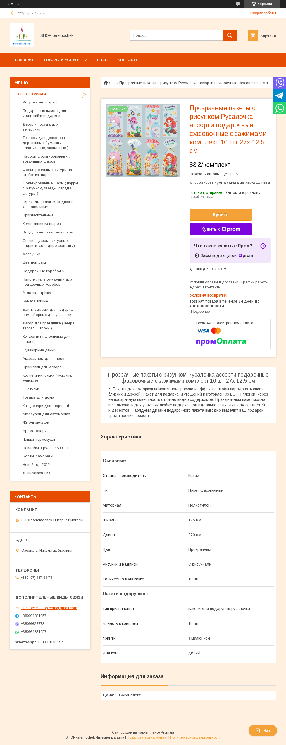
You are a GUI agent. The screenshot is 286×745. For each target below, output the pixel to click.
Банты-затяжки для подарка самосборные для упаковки (48, 312)
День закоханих (36, 473)
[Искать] (230, 35)
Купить (221, 214)
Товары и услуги (61, 60)
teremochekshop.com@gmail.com (49, 608)
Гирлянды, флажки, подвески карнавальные (48, 204)
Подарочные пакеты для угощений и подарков (44, 113)
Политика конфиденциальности (195, 737)
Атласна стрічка (37, 293)
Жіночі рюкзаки (36, 422)
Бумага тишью (35, 301)
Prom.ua (167, 732)
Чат (262, 730)
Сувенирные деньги (40, 350)
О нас (101, 60)
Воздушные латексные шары (48, 232)
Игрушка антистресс (40, 102)
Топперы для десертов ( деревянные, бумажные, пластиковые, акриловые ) (45, 143)
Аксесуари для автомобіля (46, 414)
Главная (24, 60)
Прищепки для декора (42, 367)
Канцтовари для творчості (46, 406)
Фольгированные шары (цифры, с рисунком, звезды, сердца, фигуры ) (51, 188)
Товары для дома (38, 397)
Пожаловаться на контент (147, 737)
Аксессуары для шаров (43, 358)
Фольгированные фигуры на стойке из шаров (47, 172)
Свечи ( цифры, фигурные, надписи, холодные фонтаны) (49, 243)
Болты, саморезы (38, 456)
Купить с (220, 229)
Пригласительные (38, 215)
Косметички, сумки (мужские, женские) (47, 377)
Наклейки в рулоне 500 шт (46, 448)
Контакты (128, 60)
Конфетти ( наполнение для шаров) (47, 339)
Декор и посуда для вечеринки (40, 126)
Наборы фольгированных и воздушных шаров (47, 158)
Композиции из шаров (42, 223)
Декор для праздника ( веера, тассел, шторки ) (49, 325)
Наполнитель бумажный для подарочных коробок (47, 281)
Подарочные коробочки (44, 271)
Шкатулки (31, 389)
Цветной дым (34, 262)
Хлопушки (31, 254)
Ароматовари (35, 431)
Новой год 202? (36, 464)
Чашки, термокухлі (39, 439)
